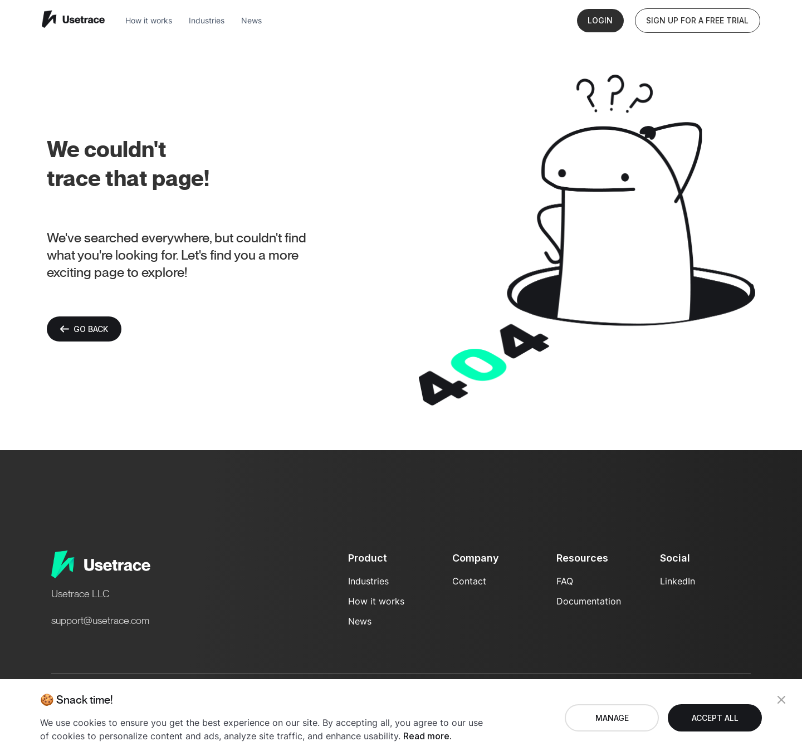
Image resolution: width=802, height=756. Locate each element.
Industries (206, 20)
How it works (148, 20)
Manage (612, 718)
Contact (469, 581)
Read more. (427, 736)
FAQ (564, 581)
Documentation (588, 601)
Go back (84, 329)
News (251, 20)
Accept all (715, 718)
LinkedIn (677, 581)
